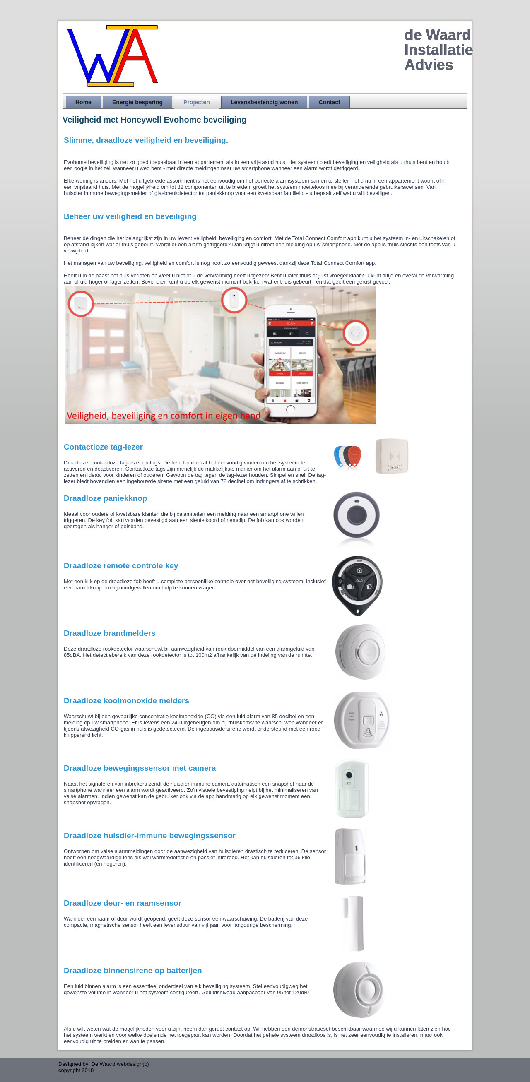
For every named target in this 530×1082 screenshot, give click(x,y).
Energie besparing (137, 102)
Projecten (196, 102)
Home (83, 102)
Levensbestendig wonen (264, 102)
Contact (329, 102)
